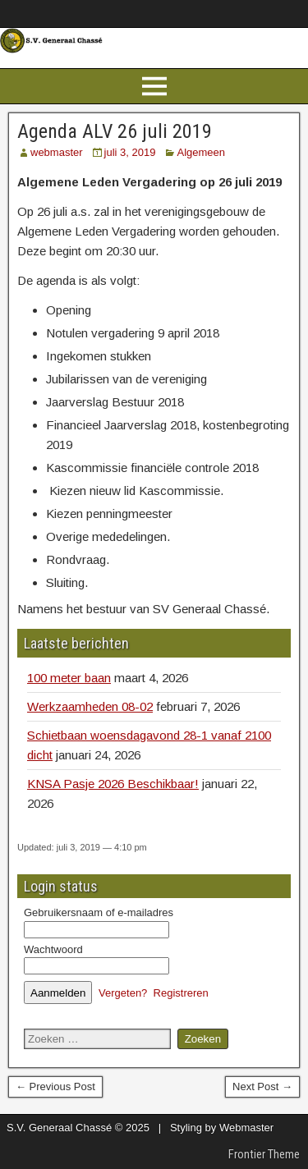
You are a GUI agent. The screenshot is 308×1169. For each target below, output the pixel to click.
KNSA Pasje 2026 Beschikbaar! (113, 784)
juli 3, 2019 (130, 152)
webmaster (56, 152)
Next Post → (262, 1086)
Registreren (181, 993)
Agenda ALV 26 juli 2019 (114, 131)
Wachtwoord (53, 949)
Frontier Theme (264, 1154)
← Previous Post (55, 1086)
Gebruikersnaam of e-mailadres (98, 912)
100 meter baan (69, 678)
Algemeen (201, 152)
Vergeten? (123, 993)
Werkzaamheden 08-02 (90, 706)
